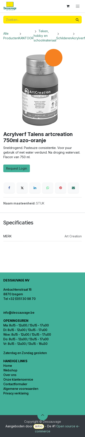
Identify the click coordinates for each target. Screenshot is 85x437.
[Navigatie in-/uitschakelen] (78, 6)
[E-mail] (73, 188)
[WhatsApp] (47, 188)
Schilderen (64, 38)
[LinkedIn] (35, 188)
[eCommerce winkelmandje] (68, 6)
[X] (22, 188)
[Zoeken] (77, 19)
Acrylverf (78, 38)
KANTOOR (26, 38)
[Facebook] (9, 188)
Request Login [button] (16, 168)
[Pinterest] (60, 188)
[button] (42, 415)
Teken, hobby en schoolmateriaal (45, 35)
